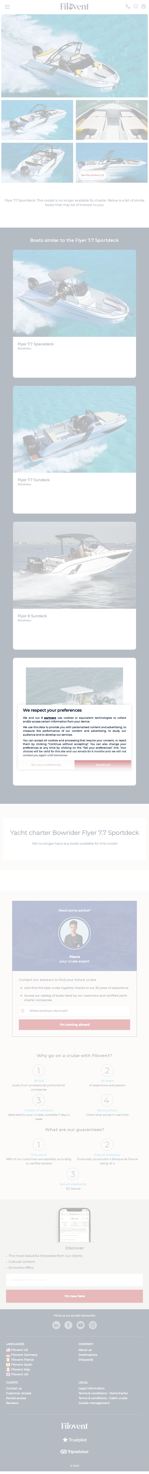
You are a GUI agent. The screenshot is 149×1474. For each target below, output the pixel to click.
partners (50, 717)
